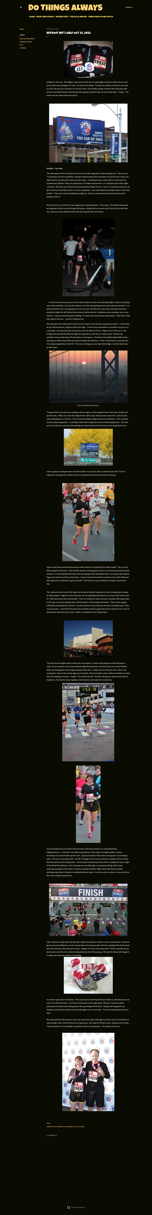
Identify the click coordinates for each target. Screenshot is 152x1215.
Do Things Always (65, 8)
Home (31, 17)
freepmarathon (26, 42)
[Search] (129, 7)
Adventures (61, 17)
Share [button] (22, 29)
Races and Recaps (44, 17)
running (23, 48)
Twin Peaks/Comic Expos (99, 17)
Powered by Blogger (76, 1207)
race (21, 45)
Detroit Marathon (27, 39)
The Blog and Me (77, 17)
